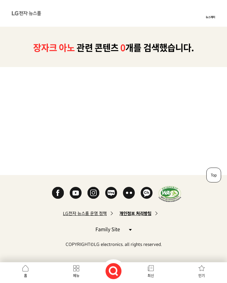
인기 (201, 275)
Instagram (93, 193)
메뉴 (76, 275)
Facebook (58, 193)
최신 (150, 275)
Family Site (113, 229)
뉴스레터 (210, 17)
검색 (113, 271)
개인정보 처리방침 (135, 213)
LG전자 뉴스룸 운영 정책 (85, 213)
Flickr (129, 193)
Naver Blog (111, 193)
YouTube (76, 193)
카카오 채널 (147, 193)
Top (214, 175)
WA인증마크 (169, 194)
